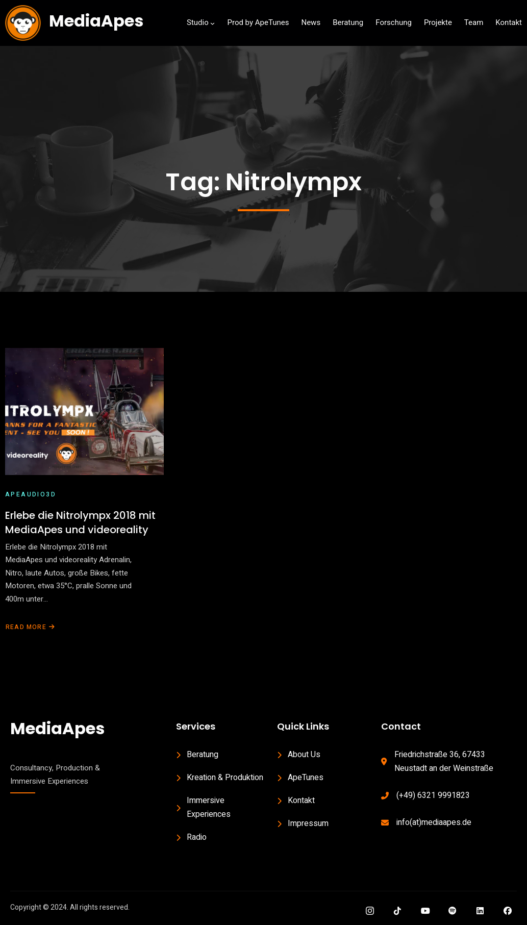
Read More (30, 627)
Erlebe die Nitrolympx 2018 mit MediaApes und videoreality (80, 522)
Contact (401, 726)
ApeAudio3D (30, 494)
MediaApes (96, 20)
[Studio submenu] (212, 23)
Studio (198, 22)
